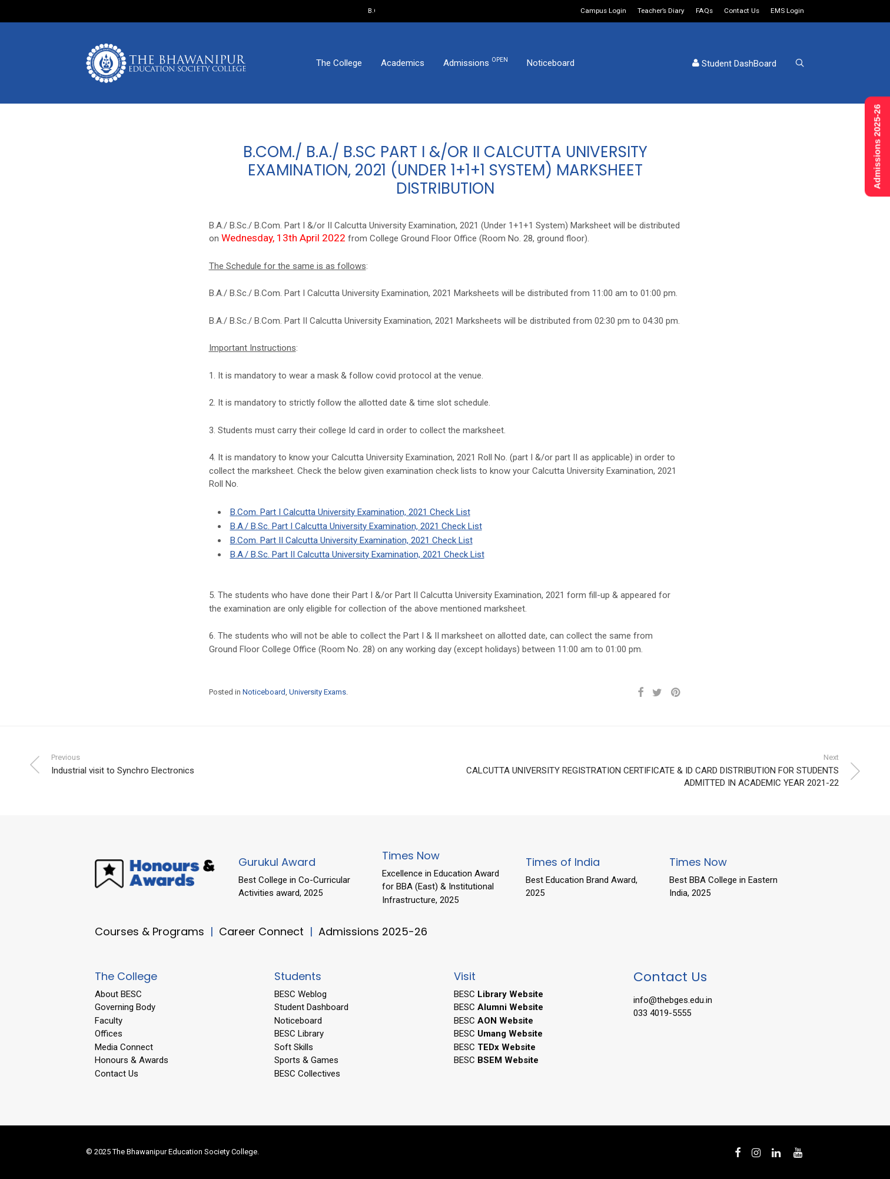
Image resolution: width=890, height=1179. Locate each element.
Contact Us (741, 11)
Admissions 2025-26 (372, 931)
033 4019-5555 (662, 1013)
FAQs (704, 11)
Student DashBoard (734, 63)
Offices (108, 1033)
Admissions (475, 62)
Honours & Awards (131, 1060)
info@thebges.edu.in (672, 1000)
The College (339, 63)
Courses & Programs (149, 931)
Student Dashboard (311, 1007)
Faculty (108, 1020)
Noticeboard (550, 63)
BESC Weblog (300, 994)
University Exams (317, 692)
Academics (402, 63)
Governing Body (125, 1007)
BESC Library (299, 1033)
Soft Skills (293, 1047)
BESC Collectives (307, 1073)
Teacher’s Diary (661, 11)
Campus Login (603, 11)
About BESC (118, 994)
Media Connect (124, 1047)
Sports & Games (306, 1060)
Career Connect (263, 931)
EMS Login (787, 11)
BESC (498, 994)
